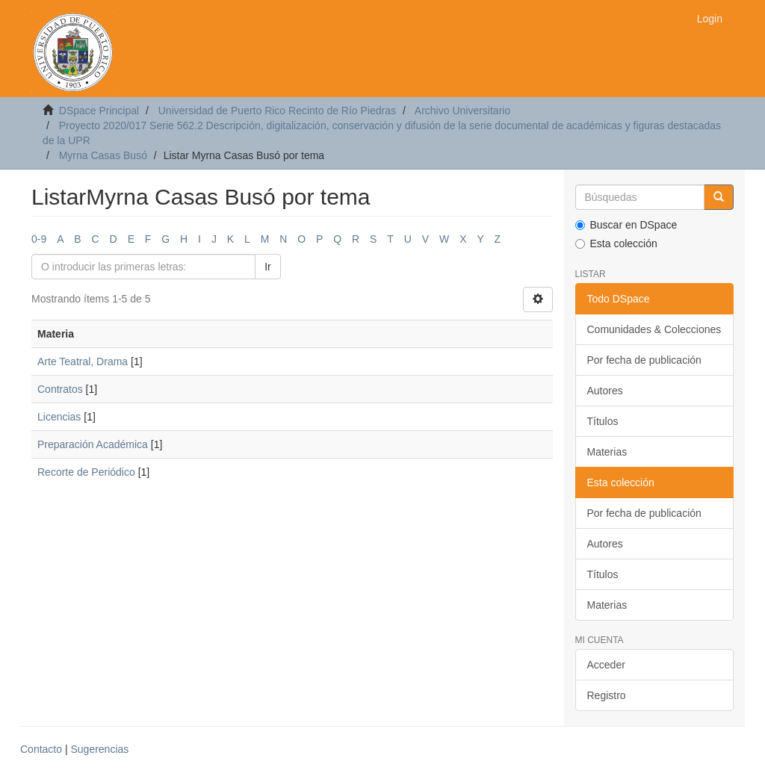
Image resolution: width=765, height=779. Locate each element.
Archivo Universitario (462, 111)
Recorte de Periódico (86, 472)
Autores (605, 391)
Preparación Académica (92, 444)
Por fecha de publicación (644, 360)
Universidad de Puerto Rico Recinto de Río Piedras (277, 111)
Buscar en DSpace (626, 225)
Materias (607, 452)
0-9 (38, 239)
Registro (606, 695)
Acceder (606, 665)
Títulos (603, 421)
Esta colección (616, 243)
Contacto (41, 749)
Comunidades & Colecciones (654, 329)
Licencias (59, 417)
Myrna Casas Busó (103, 155)
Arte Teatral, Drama (82, 361)
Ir (267, 267)
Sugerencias (99, 749)
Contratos (60, 389)
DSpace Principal (99, 111)
